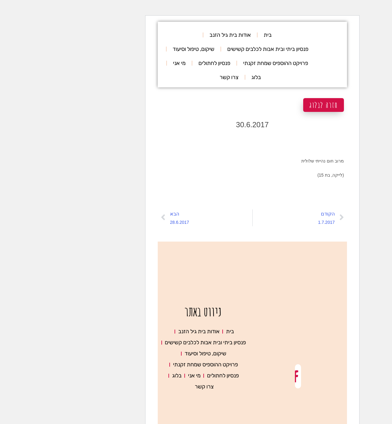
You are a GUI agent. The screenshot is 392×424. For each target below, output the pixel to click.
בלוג (200, 77)
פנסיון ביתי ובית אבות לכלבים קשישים (211, 49)
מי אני (123, 63)
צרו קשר (172, 77)
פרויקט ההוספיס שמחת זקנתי (219, 63)
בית (211, 35)
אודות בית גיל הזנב (173, 35)
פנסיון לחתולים (158, 63)
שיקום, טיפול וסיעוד (137, 49)
